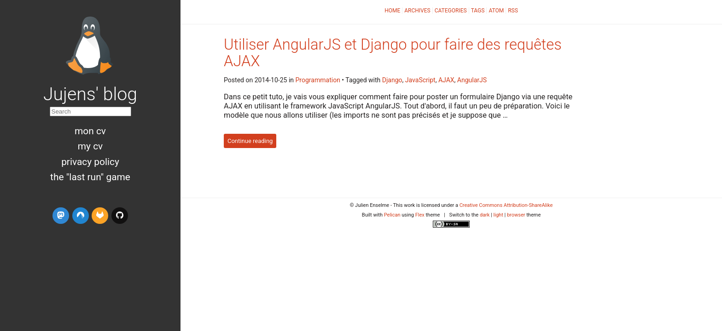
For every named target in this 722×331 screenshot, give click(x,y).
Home (392, 10)
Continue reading (250, 140)
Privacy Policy (90, 161)
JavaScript (420, 80)
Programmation (318, 80)
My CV (90, 146)
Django (392, 80)
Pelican (392, 215)
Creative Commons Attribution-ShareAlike (506, 205)
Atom (496, 10)
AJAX (446, 80)
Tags (478, 10)
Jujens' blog (90, 94)
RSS (513, 10)
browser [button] (516, 215)
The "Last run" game (90, 177)
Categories (451, 10)
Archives (417, 10)
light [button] (498, 215)
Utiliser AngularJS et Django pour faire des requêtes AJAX (393, 53)
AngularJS (472, 80)
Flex (420, 215)
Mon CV (90, 131)
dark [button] (485, 215)
